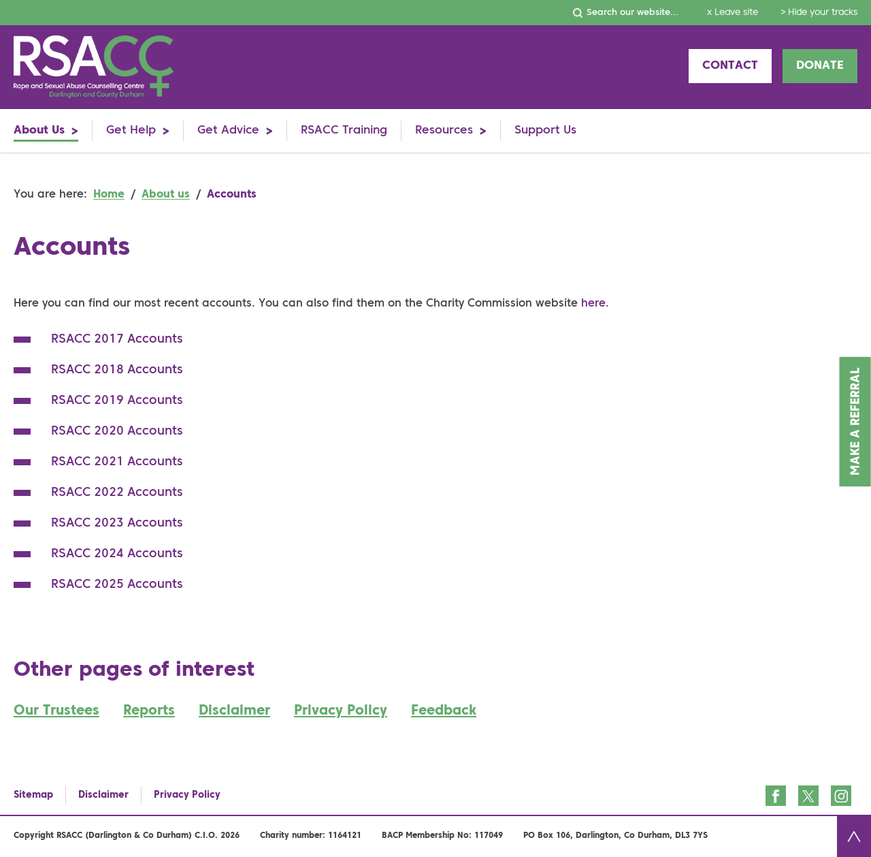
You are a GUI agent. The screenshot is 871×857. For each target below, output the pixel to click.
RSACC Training (344, 130)
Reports (149, 711)
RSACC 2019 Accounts (116, 400)
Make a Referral (856, 422)
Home (109, 194)
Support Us (545, 130)
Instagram (841, 795)
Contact (730, 66)
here (593, 303)
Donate (820, 66)
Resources (444, 130)
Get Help (131, 130)
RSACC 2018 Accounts (116, 370)
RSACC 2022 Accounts (116, 492)
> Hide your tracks (818, 12)
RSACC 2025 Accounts (116, 584)
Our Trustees (56, 711)
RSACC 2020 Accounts (116, 431)
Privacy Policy (340, 711)
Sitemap (33, 795)
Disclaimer (234, 711)
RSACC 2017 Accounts (116, 339)
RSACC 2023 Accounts (116, 523)
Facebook (775, 795)
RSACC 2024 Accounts (116, 554)
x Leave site (732, 12)
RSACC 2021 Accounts (116, 462)
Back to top (854, 836)
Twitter (808, 795)
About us (166, 194)
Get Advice (228, 130)
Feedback (443, 711)
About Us (39, 130)
